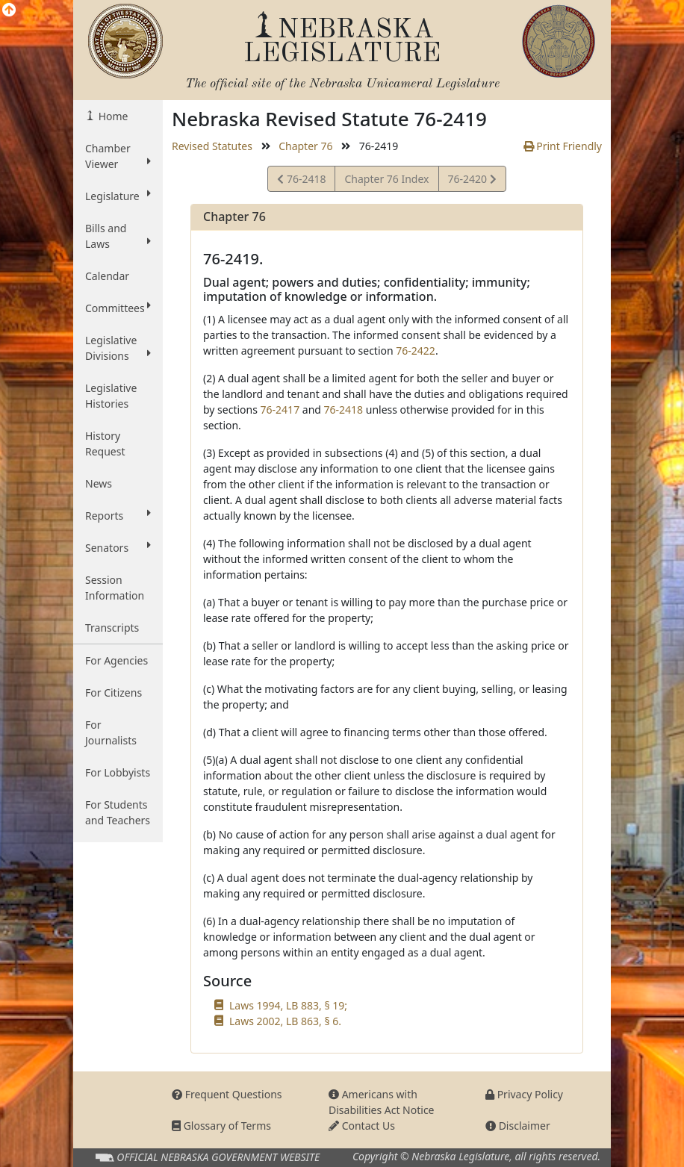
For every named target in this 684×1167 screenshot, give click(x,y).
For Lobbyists (117, 772)
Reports (118, 515)
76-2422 (415, 350)
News (98, 483)
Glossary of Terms (221, 1125)
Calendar (107, 276)
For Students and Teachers (117, 812)
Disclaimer (517, 1125)
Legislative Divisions (118, 348)
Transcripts (112, 627)
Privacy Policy (524, 1094)
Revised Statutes (212, 146)
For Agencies (116, 660)
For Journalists (111, 732)
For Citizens (113, 692)
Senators (118, 547)
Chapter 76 (305, 146)
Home (112, 116)
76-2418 (301, 181)
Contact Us (362, 1125)
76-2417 (280, 409)
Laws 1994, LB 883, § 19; (288, 1005)
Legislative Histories (111, 396)
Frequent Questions (227, 1094)
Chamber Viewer (118, 156)
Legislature (118, 195)
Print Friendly (562, 146)
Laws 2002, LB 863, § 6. (285, 1021)
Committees (118, 307)
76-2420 (472, 181)
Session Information (114, 588)
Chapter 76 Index (386, 179)
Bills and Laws (118, 236)
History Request (105, 443)
